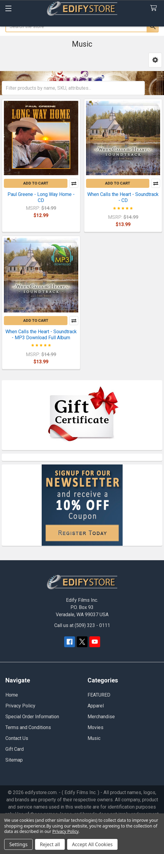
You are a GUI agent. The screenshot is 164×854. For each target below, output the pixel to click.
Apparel (96, 706)
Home (11, 695)
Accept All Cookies (92, 844)
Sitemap (14, 760)
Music (94, 738)
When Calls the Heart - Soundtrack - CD (123, 197)
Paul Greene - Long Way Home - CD (41, 197)
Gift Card (14, 749)
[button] (155, 60)
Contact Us (16, 738)
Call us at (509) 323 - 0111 (82, 625)
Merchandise (101, 716)
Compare (73, 183)
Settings (18, 844)
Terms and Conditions (28, 727)
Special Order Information (32, 716)
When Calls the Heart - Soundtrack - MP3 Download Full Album (41, 334)
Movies (95, 727)
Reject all (50, 844)
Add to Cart (35, 183)
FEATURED (99, 695)
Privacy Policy (20, 706)
